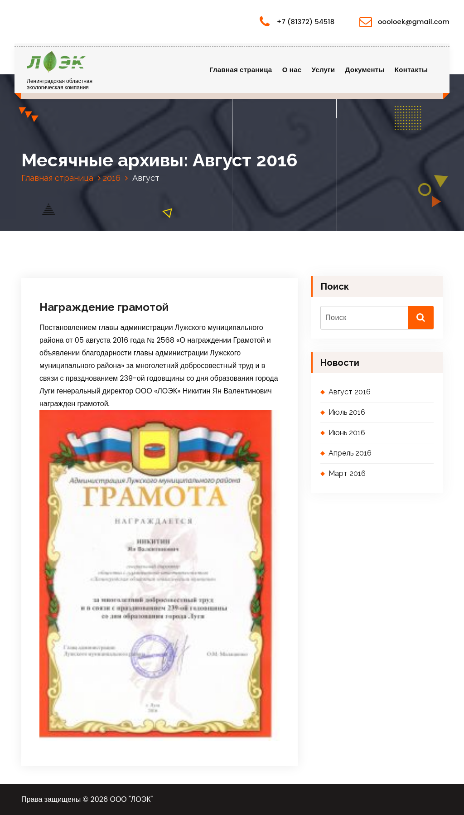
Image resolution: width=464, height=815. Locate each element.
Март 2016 (347, 473)
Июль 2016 (347, 412)
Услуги (323, 69)
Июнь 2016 (347, 432)
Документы (365, 69)
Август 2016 (350, 392)
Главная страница (240, 69)
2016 (112, 178)
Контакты (411, 69)
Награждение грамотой (104, 307)
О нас (291, 69)
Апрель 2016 (350, 453)
